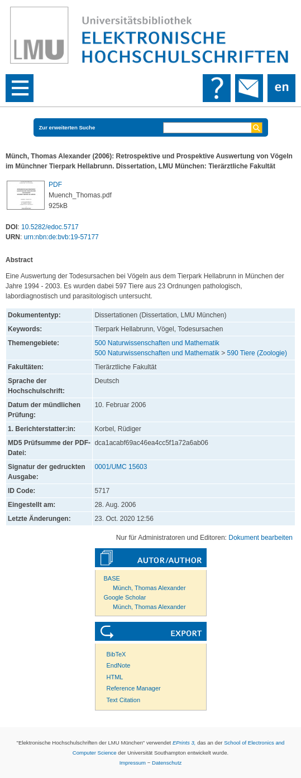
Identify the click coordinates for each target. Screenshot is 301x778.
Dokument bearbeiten (260, 538)
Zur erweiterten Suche (67, 127)
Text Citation (124, 700)
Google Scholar (125, 597)
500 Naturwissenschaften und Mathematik (156, 343)
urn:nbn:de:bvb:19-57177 (61, 237)
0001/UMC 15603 (120, 467)
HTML (115, 677)
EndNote (119, 665)
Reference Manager (134, 688)
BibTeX (116, 654)
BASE (112, 578)
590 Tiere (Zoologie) (257, 353)
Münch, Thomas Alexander (149, 587)
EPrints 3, (184, 743)
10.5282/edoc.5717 (50, 227)
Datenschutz (166, 763)
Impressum (133, 763)
